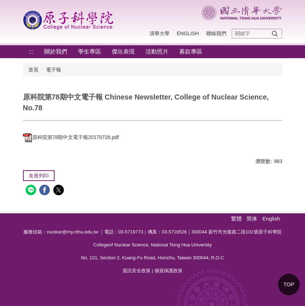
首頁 (33, 70)
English (188, 33)
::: (31, 51)
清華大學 (159, 33)
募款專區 (190, 51)
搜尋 (275, 33)
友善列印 (39, 175)
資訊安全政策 (137, 270)
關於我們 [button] (55, 51)
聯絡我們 (216, 33)
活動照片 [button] (156, 51)
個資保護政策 (168, 270)
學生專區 (89, 51)
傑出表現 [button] (123, 51)
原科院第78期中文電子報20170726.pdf (71, 137)
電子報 (53, 70)
